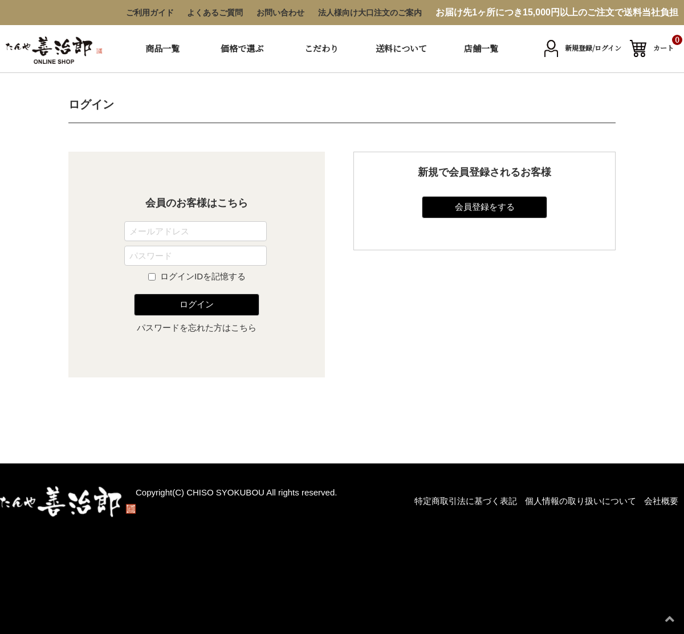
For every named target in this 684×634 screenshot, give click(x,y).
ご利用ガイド (150, 12)
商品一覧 (162, 48)
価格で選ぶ (242, 48)
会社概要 (661, 501)
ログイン (197, 304)
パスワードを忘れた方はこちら (196, 327)
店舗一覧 (481, 48)
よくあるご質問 (215, 12)
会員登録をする (485, 207)
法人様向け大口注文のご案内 (370, 12)
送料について (401, 48)
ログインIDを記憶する (203, 276)
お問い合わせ (280, 12)
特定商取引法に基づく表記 (465, 501)
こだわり (321, 48)
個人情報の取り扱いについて (580, 501)
